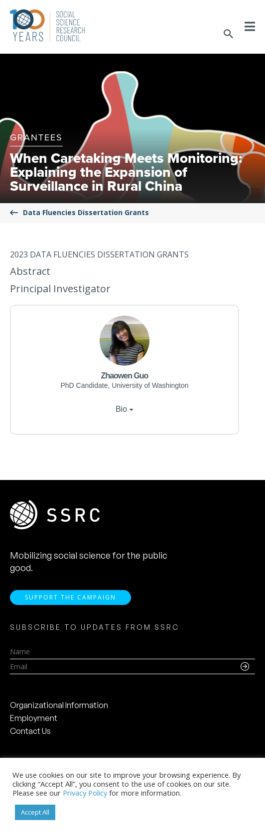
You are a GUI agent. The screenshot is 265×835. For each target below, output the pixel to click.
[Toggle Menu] (250, 26)
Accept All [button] (35, 812)
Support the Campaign (70, 597)
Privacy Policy (85, 793)
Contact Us (30, 731)
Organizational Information (59, 705)
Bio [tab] (121, 409)
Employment (33, 718)
